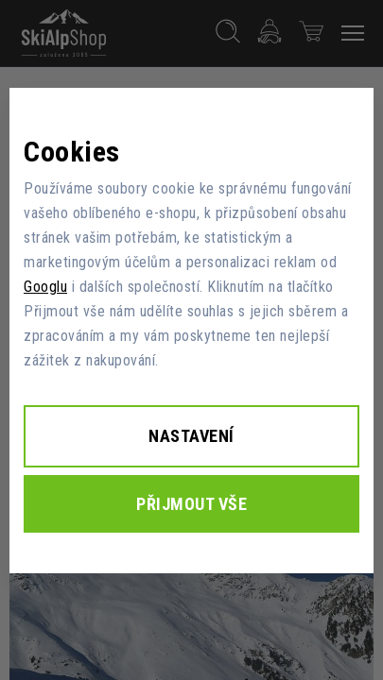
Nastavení (191, 436)
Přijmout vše (191, 504)
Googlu (45, 287)
